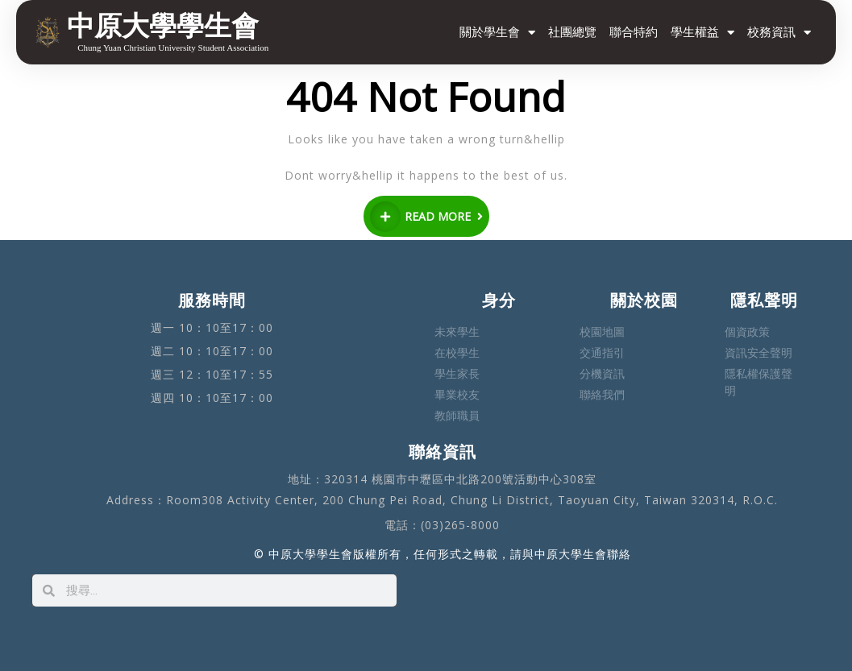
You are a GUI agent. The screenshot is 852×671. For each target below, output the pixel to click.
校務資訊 (779, 33)
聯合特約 (633, 32)
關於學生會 (497, 33)
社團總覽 (572, 32)
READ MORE (426, 216)
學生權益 (702, 33)
